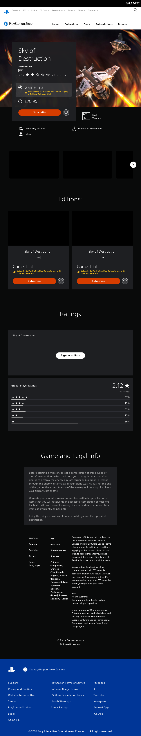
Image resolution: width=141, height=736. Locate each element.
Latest (55, 20)
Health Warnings (80, 593)
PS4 (33, 10)
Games (15, 10)
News (70, 10)
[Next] (133, 161)
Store (80, 10)
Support (91, 10)
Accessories (57, 10)
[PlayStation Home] (6, 10)
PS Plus (43, 10)
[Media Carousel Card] (34, 161)
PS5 (24, 10)
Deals (87, 20)
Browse (122, 20)
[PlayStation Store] (19, 20)
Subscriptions (104, 20)
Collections (71, 20)
